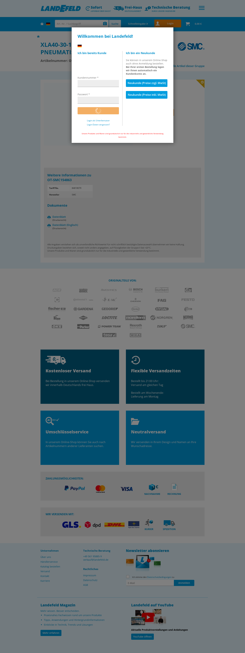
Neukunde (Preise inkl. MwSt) (147, 95)
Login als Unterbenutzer (98, 120)
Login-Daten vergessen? (98, 124)
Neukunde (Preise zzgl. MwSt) (147, 83)
